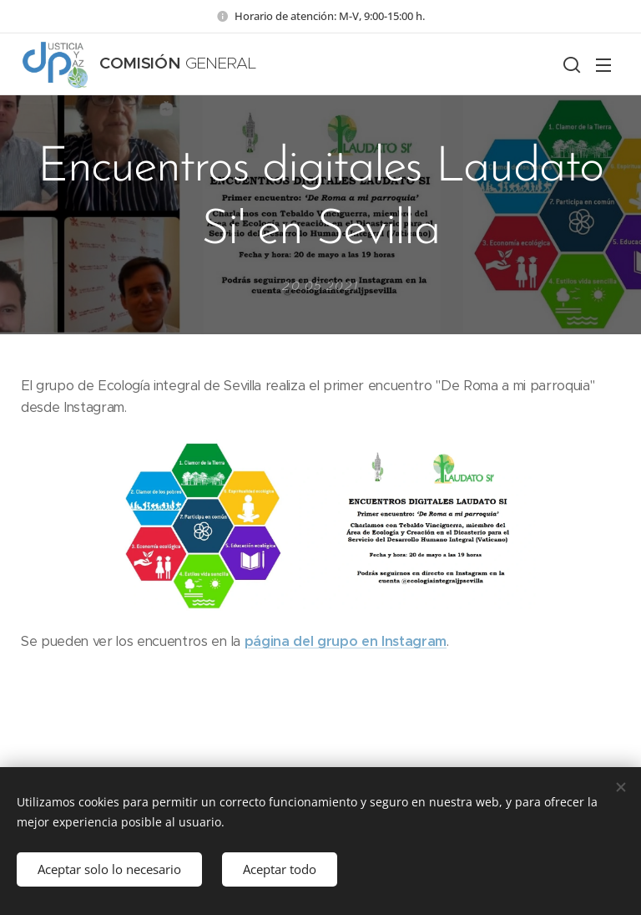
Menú (603, 65)
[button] (570, 64)
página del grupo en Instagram (346, 641)
